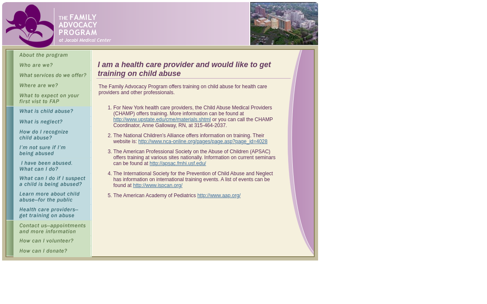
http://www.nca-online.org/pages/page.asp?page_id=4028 (203, 141)
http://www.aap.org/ (219, 195)
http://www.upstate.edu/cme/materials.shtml (162, 119)
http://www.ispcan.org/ (157, 185)
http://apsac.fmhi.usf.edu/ (178, 163)
